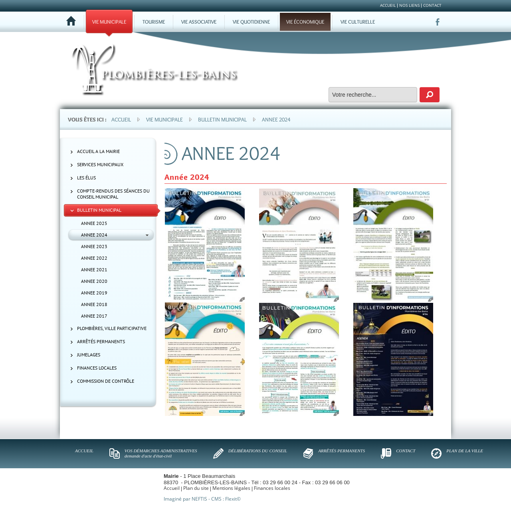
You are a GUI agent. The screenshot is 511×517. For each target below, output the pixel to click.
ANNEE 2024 (94, 235)
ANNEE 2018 (94, 304)
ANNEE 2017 (94, 316)
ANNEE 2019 (94, 293)
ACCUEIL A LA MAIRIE (98, 151)
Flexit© (233, 498)
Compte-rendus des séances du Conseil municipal (113, 194)
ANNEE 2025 (94, 223)
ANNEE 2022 (94, 258)
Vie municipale (164, 119)
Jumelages (88, 355)
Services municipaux (100, 164)
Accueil (121, 119)
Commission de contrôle (105, 381)
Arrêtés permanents (101, 341)
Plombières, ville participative (112, 328)
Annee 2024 (276, 119)
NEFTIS (199, 498)
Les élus (86, 178)
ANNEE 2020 (94, 281)
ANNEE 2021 (94, 269)
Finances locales (97, 368)
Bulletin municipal (222, 119)
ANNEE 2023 (94, 246)
